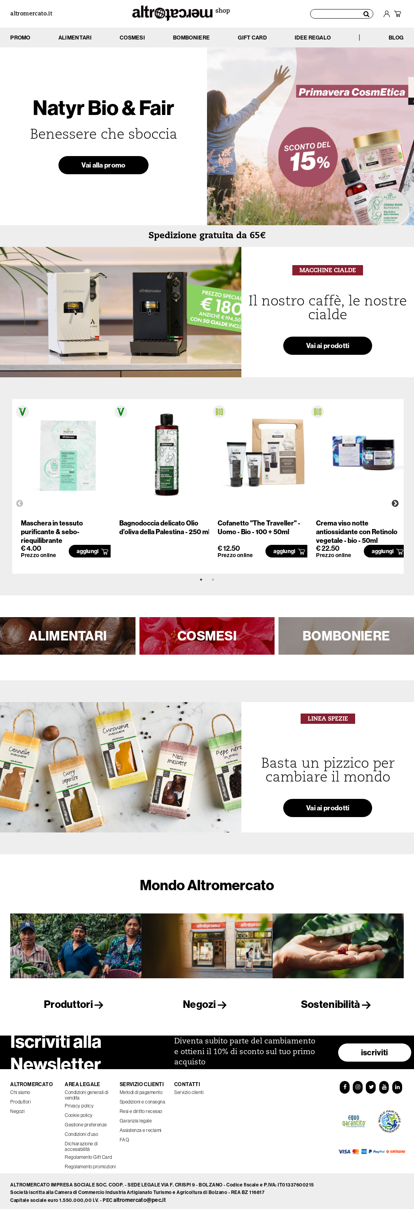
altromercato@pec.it (139, 1197)
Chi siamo (20, 1089)
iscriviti (374, 1049)
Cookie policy (79, 1112)
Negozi (207, 1004)
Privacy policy (79, 1102)
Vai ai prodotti (328, 348)
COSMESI (207, 635)
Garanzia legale (136, 1117)
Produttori (76, 1004)
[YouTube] (384, 1084)
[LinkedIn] (397, 1084)
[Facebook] (344, 1084)
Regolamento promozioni (90, 1163)
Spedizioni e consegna (143, 1098)
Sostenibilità (338, 1004)
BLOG (396, 37)
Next (395, 503)
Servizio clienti (188, 1089)
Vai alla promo (103, 167)
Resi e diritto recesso (141, 1108)
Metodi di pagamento (141, 1089)
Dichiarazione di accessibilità (81, 1143)
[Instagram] (357, 1084)
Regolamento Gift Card (88, 1153)
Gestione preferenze (86, 1121)
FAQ (125, 1136)
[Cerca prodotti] (342, 14)
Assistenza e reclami (141, 1127)
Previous (19, 503)
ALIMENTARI (67, 635)
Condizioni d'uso (81, 1131)
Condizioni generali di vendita (86, 1091)
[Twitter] (371, 1084)
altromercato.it (31, 14)
